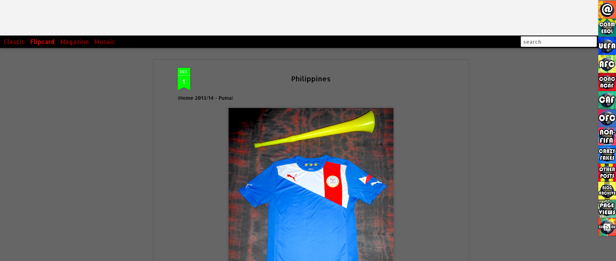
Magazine (74, 41)
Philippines (311, 78)
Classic (14, 41)
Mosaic (105, 41)
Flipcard (42, 41)
